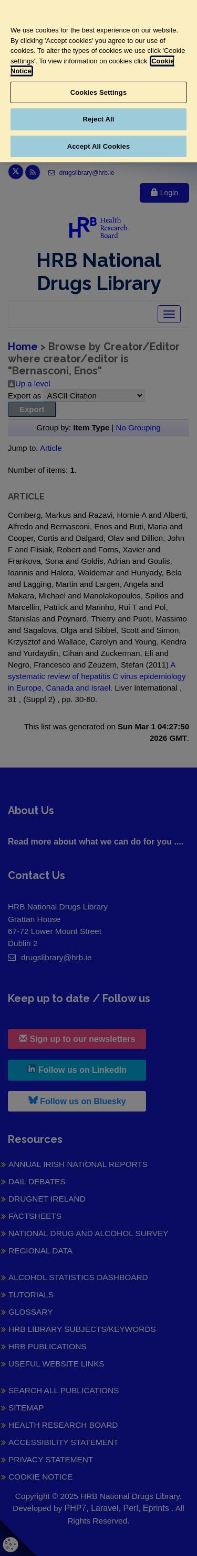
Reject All (98, 119)
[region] (98, 81)
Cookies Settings (98, 92)
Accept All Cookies (98, 146)
